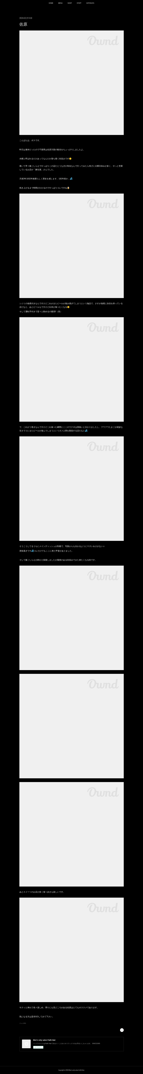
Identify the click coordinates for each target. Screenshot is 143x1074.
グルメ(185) (22, 1023)
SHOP (70, 3)
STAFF (79, 3)
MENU (60, 3)
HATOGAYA (90, 3)
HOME (51, 3)
